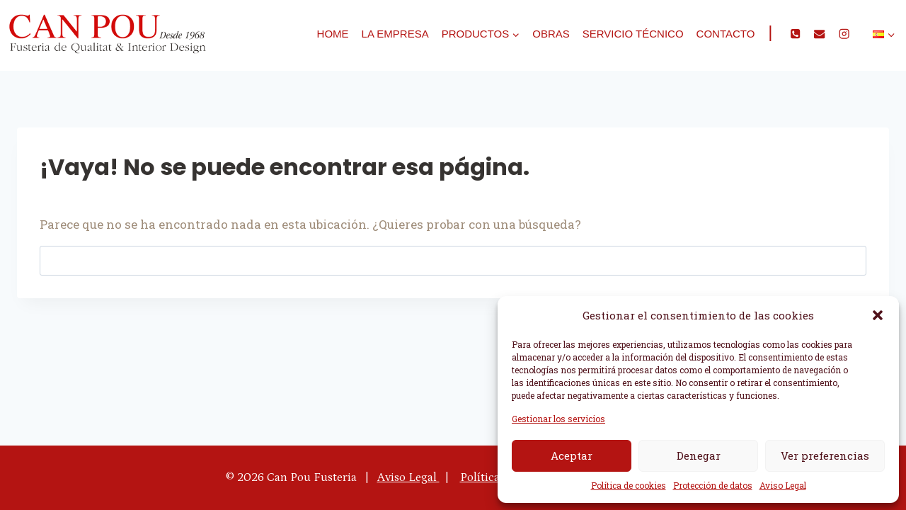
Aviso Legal (782, 485)
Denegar (699, 455)
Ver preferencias (825, 455)
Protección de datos (712, 485)
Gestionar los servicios (558, 418)
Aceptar (571, 455)
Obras (551, 34)
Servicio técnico (633, 34)
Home (333, 34)
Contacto (725, 34)
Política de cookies (628, 485)
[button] (878, 315)
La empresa (395, 34)
